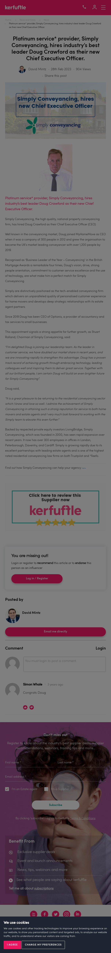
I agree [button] (12, 945)
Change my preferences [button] (43, 945)
